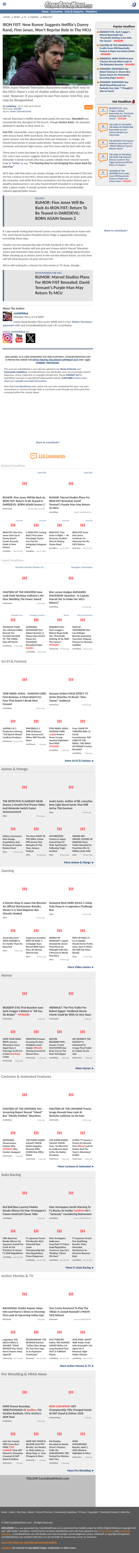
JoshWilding (10, 106)
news (17, 17)
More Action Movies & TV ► (77, 1366)
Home (6, 17)
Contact (115, 1512)
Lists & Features (74, 11)
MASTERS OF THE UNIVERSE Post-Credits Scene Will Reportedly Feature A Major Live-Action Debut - (117, 50)
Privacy (82, 1512)
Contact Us (6, 1547)
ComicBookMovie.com (25, 386)
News (45, 11)
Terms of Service (68, 369)
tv (25, 17)
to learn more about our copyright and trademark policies (45, 379)
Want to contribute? (47, 440)
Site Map (21, 1512)
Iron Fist (17, 109)
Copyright (93, 1512)
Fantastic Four (17, 615)
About (31, 1512)
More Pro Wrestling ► (80, 1470)
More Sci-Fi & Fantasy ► (79, 761)
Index (12, 1512)
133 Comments (47, 456)
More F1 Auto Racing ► (80, 1267)
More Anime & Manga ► (79, 862)
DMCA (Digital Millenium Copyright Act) (55, 359)
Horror (66, 615)
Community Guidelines (15, 372)
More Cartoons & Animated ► (76, 1166)
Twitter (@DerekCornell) (20, 111)
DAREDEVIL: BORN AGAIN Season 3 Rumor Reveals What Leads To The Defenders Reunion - (117, 61)
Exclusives (57, 11)
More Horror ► (84, 1068)
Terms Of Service (44, 1512)
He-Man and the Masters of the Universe (31, 567)
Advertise (125, 1512)
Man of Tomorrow (84, 615)
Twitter (16, 163)
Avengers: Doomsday (81, 567)
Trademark (105, 1512)
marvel (34, 17)
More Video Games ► (81, 967)
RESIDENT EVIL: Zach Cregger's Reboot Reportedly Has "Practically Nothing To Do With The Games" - (116, 36)
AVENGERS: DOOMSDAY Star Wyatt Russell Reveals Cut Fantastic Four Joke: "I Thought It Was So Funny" (116, 87)
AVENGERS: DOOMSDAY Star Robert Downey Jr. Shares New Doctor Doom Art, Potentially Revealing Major (115, 73)
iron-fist (48, 17)
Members (91, 11)
